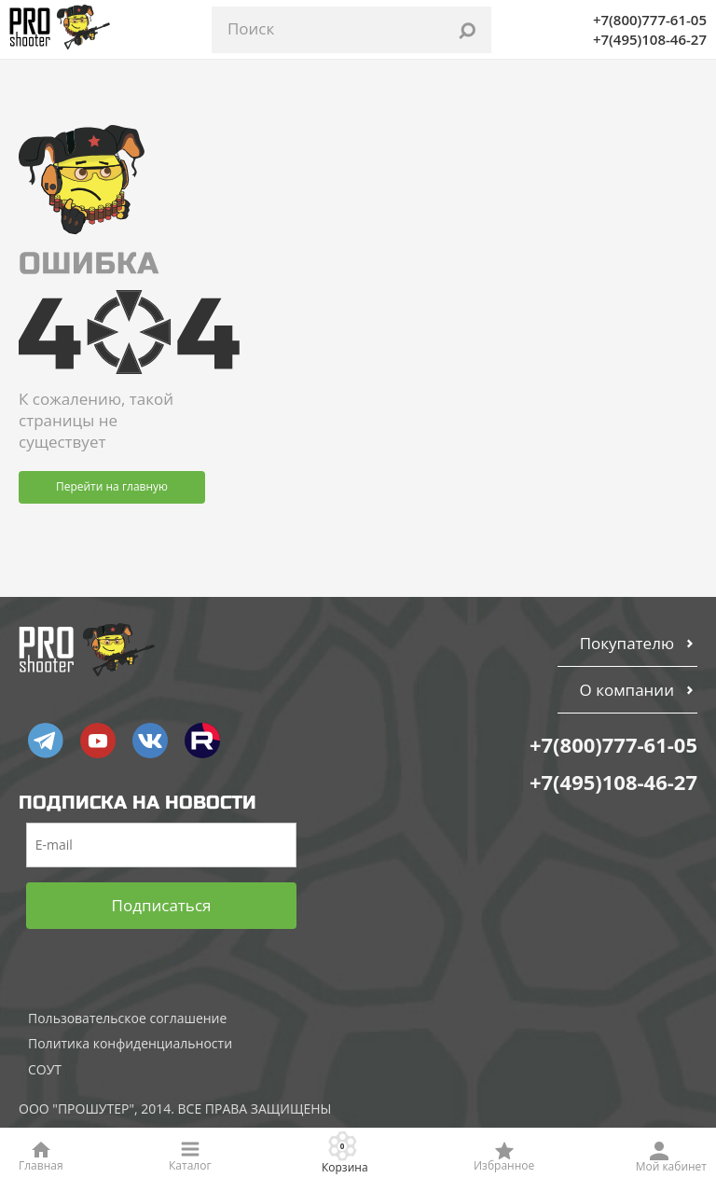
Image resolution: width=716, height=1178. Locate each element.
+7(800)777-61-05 (650, 19)
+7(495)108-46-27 (650, 39)
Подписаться (162, 905)
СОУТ (45, 1069)
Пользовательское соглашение (127, 1018)
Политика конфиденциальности (130, 1043)
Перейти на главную (112, 486)
